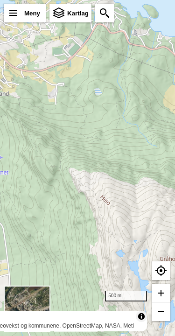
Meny (32, 13)
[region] (87, 168)
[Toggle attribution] (141, 316)
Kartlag (78, 13)
